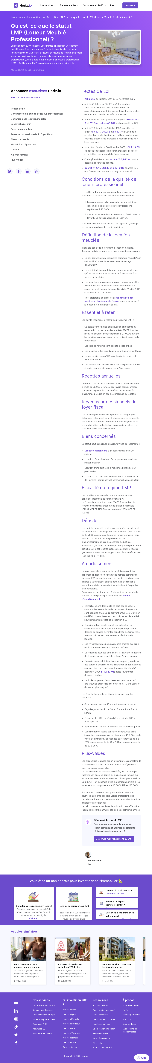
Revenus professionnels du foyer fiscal (32, 134)
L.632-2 (106, 131)
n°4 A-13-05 (133, 147)
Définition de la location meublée (28, 119)
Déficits (15, 149)
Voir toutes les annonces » (25, 97)
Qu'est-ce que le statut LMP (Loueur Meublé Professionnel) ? (96, 17)
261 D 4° (93, 123)
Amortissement (19, 154)
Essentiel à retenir (21, 124)
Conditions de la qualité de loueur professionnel (37, 113)
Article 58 (89, 99)
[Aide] (141, 1057)
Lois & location (50, 17)
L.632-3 (117, 131)
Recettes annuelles (21, 129)
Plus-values (17, 159)
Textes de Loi (18, 108)
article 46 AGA (107, 123)
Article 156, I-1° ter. (120, 159)
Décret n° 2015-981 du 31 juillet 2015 (104, 168)
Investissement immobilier (25, 17)
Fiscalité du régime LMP (23, 144)
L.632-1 (96, 131)
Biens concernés (20, 139)
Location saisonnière (95, 450)
